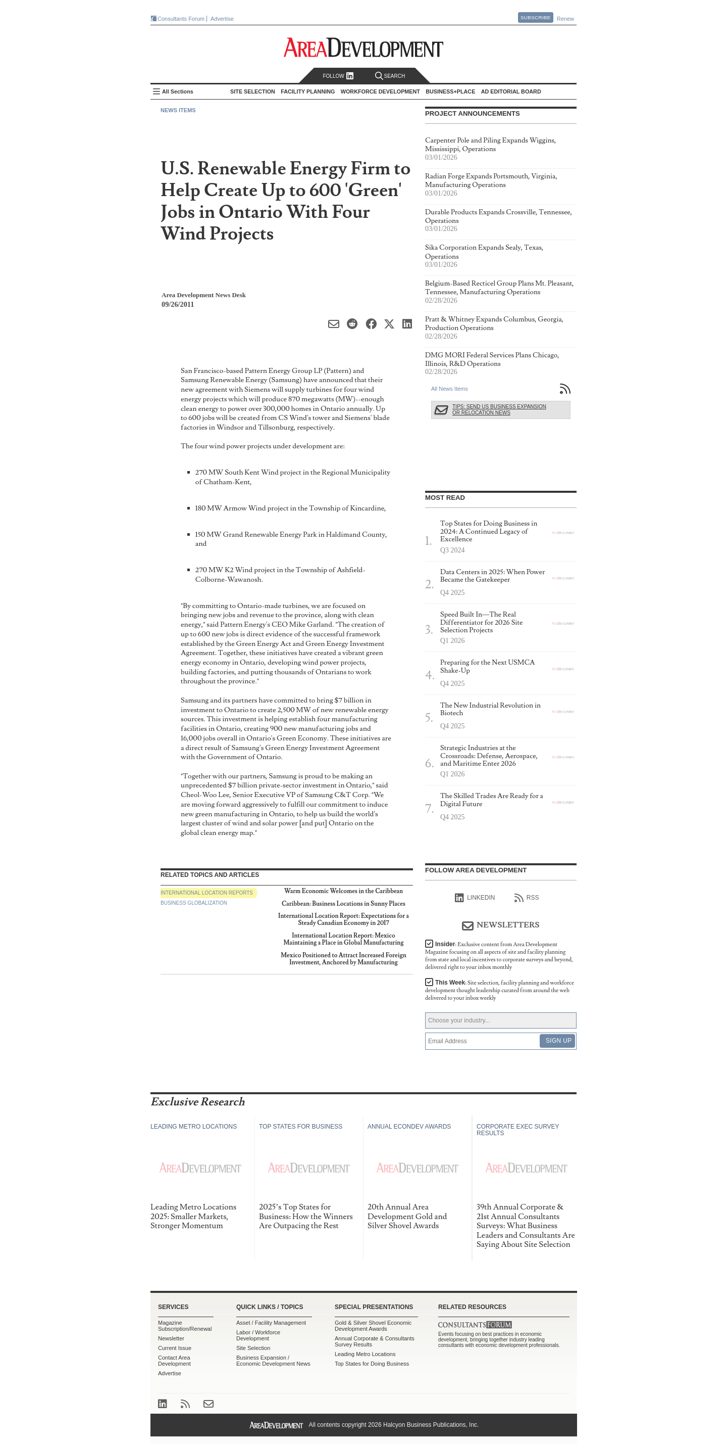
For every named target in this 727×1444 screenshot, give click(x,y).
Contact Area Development (174, 1361)
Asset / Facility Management (271, 1323)
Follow (338, 76)
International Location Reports (207, 893)
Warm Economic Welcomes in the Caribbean (343, 891)
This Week (499, 990)
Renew (565, 19)
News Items (178, 110)
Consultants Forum (181, 19)
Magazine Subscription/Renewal (185, 1326)
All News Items (449, 389)
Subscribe (536, 17)
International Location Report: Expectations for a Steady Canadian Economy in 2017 (343, 919)
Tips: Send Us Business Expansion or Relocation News (499, 409)
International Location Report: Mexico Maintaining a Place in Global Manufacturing (343, 939)
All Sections (177, 91)
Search (390, 76)
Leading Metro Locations (365, 1354)
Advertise (222, 19)
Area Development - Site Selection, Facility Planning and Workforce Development (364, 47)
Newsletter (171, 1338)
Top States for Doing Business (372, 1364)
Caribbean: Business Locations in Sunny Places (343, 904)
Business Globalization (194, 903)
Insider (499, 956)
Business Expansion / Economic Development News (273, 1361)
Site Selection (253, 1348)
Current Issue (174, 1348)
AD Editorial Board (511, 91)
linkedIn (475, 898)
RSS (526, 898)
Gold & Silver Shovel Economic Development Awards (373, 1326)
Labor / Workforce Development (258, 1335)
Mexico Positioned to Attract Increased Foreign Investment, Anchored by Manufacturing (343, 959)
